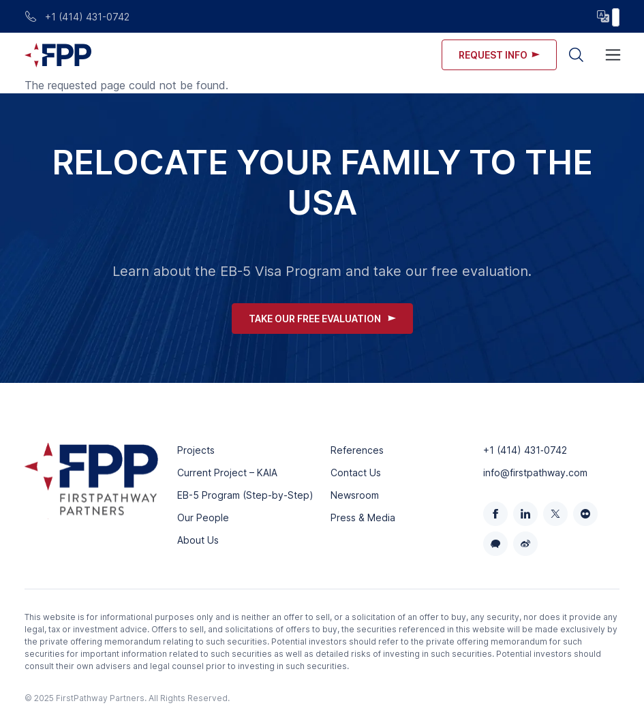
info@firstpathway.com (535, 472)
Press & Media (363, 517)
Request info (499, 55)
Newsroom (355, 495)
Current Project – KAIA (227, 472)
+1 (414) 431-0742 (77, 16)
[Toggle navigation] (613, 55)
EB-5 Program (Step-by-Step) (245, 495)
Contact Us (356, 472)
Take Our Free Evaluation (322, 318)
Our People (203, 517)
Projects (196, 450)
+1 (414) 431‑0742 (525, 450)
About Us (198, 540)
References (357, 450)
